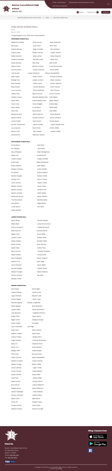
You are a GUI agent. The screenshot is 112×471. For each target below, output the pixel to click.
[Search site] (108, 4)
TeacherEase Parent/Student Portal (81, 2)
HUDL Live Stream (59, 2)
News (47, 17)
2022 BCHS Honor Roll (60, 17)
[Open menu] (80, 12)
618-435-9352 (12, 457)
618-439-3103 (14, 455)
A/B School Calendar (59, 6)
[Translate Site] (93, 12)
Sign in (105, 12)
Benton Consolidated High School (30, 17)
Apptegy (59, 468)
